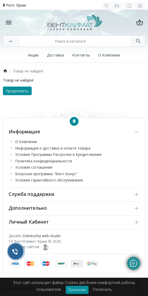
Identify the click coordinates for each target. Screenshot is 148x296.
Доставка (55, 55)
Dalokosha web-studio (42, 235)
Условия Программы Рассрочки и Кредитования (58, 154)
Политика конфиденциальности (43, 160)
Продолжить (17, 90)
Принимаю (77, 289)
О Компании (109, 55)
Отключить (102, 289)
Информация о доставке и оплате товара (52, 148)
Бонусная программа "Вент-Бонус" (46, 173)
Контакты (81, 55)
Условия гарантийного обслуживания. (49, 180)
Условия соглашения (33, 167)
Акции (33, 55)
